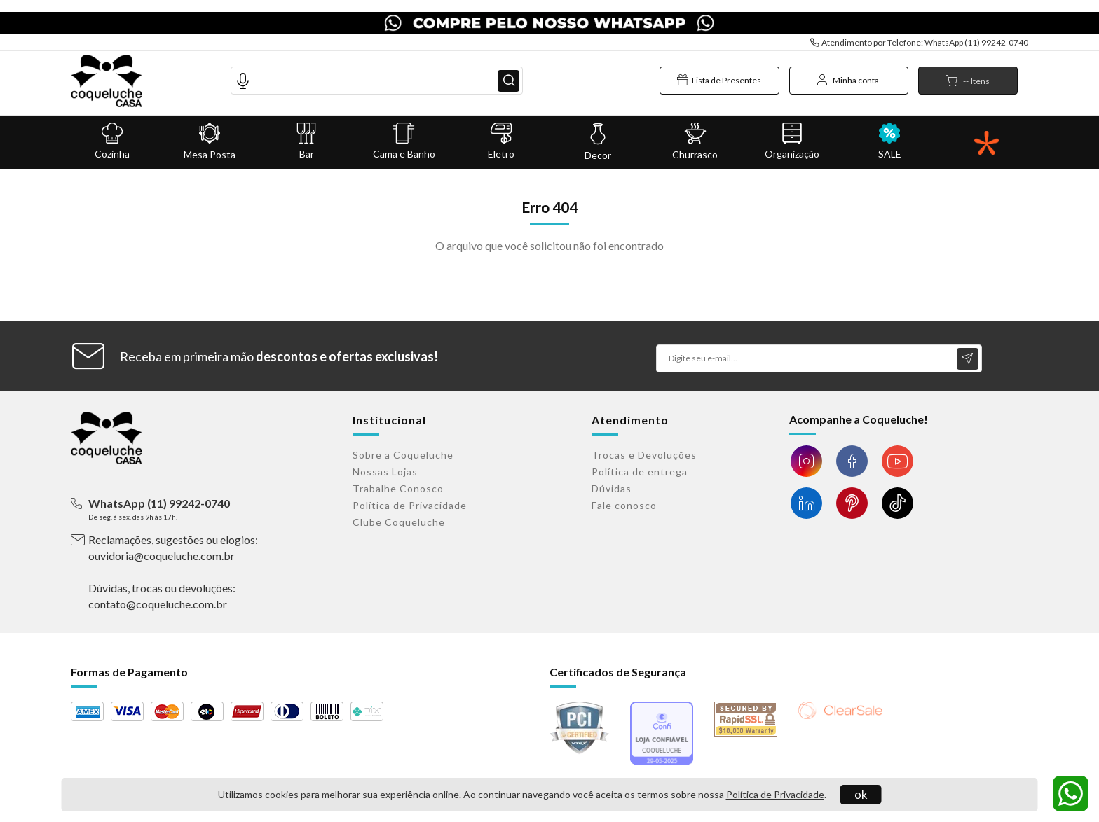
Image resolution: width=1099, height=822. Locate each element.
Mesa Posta (210, 131)
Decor (598, 131)
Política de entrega (640, 472)
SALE (890, 130)
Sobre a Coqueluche (403, 455)
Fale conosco (624, 505)
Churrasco (695, 131)
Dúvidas (612, 488)
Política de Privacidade (775, 794)
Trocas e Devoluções (644, 455)
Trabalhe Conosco (398, 488)
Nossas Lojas (385, 472)
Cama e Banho (404, 130)
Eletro (501, 130)
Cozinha (112, 130)
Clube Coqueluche (399, 522)
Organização (792, 130)
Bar (306, 130)
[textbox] (377, 69)
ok (861, 794)
